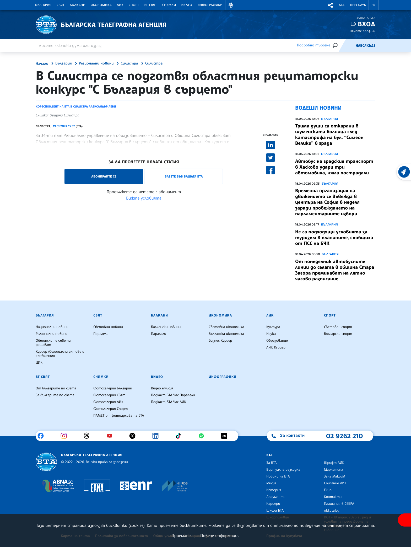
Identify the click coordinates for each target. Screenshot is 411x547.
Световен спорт (338, 327)
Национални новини (52, 327)
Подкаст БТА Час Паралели (173, 395)
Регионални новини (96, 63)
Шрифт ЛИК (334, 463)
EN (373, 5)
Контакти (333, 497)
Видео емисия (162, 388)
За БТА (271, 463)
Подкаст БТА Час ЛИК (168, 402)
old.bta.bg (331, 510)
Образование (277, 341)
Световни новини (108, 327)
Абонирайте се (103, 176)
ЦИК (39, 363)
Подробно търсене (313, 45)
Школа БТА (275, 510)
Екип (328, 490)
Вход (366, 24)
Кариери (273, 504)
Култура (273, 327)
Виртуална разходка (283, 470)
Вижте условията (143, 198)
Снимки (169, 5)
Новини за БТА (278, 476)
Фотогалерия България (112, 388)
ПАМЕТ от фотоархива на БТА (118, 416)
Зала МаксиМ (334, 476)
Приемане (181, 535)
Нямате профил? (362, 31)
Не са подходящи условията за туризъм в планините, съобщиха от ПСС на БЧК (334, 237)
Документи (275, 497)
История (273, 490)
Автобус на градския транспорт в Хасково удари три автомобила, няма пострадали (334, 167)
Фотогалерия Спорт (110, 409)
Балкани (77, 5)
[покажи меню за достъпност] (404, 520)
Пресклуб (358, 5)
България (43, 5)
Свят (60, 5)
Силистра (129, 63)
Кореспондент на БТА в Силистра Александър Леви (76, 106)
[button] (230, 5)
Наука (271, 334)
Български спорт (338, 334)
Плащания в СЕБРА (339, 504)
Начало (42, 64)
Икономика (101, 5)
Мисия (271, 483)
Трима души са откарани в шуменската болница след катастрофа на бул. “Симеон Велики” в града (329, 134)
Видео (186, 5)
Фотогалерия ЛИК (108, 402)
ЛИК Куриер (275, 347)
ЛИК (120, 5)
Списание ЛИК (335, 483)
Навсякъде (365, 46)
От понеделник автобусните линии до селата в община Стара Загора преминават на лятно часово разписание (334, 270)
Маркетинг (333, 470)
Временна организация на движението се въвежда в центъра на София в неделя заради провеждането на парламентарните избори (327, 202)
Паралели (101, 334)
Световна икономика (226, 327)
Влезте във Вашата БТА (184, 176)
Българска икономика (226, 334)
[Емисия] (347, 45)
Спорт (134, 5)
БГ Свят (150, 5)
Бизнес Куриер (220, 341)
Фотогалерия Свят (109, 395)
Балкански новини (166, 327)
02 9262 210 (344, 436)
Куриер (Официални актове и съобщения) (60, 354)
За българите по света (55, 395)
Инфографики (210, 5)
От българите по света (56, 388)
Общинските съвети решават (53, 343)
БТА (341, 5)
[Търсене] (335, 45)
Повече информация (220, 535)
